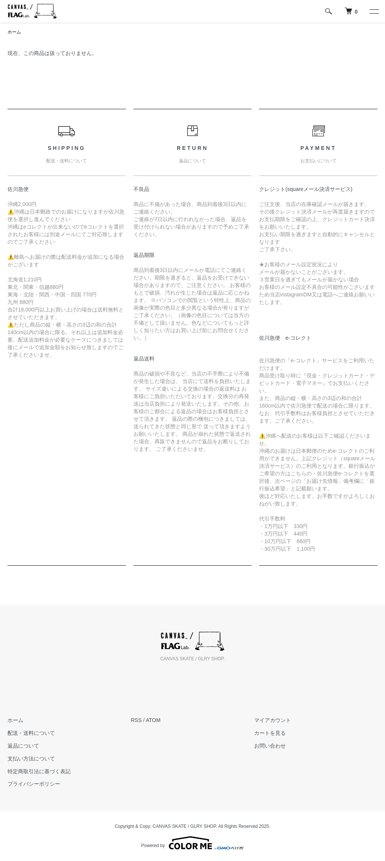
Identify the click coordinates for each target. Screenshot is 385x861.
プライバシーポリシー (34, 784)
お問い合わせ (270, 746)
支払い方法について (31, 759)
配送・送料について (31, 733)
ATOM (153, 720)
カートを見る (270, 733)
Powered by (192, 843)
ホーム (14, 32)
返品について (23, 746)
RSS (136, 720)
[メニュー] (373, 11)
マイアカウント (272, 720)
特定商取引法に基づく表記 (39, 771)
